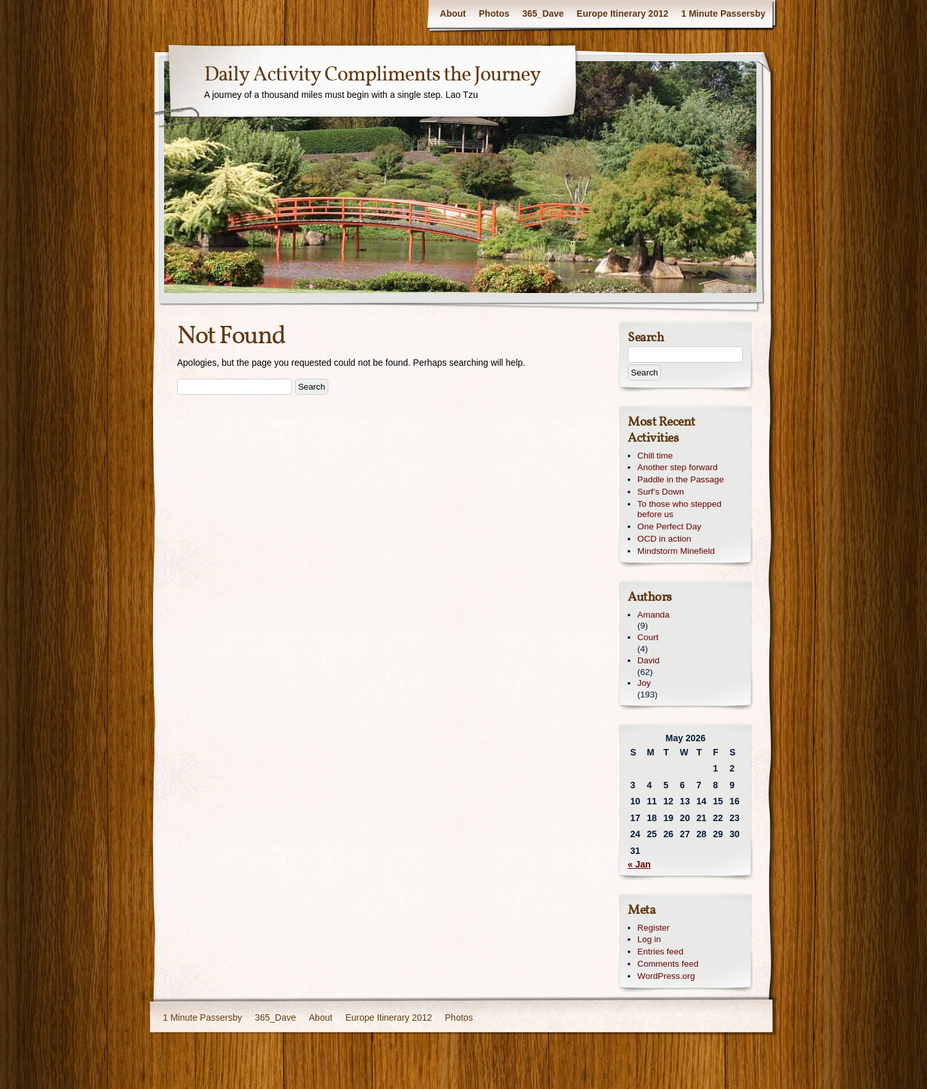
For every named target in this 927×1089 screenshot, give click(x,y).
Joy (644, 683)
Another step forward (677, 467)
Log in (649, 939)
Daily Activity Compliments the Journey (372, 75)
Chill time (655, 455)
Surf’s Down (660, 492)
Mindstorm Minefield (676, 551)
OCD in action (664, 539)
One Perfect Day (669, 526)
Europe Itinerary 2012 (622, 13)
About (452, 13)
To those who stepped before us (679, 509)
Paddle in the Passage (680, 479)
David (648, 660)
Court (648, 637)
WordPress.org (666, 976)
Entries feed (660, 951)
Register (653, 928)
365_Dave (543, 13)
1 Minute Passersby (723, 13)
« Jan (639, 864)
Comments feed (667, 964)
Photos (494, 13)
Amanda (653, 615)
